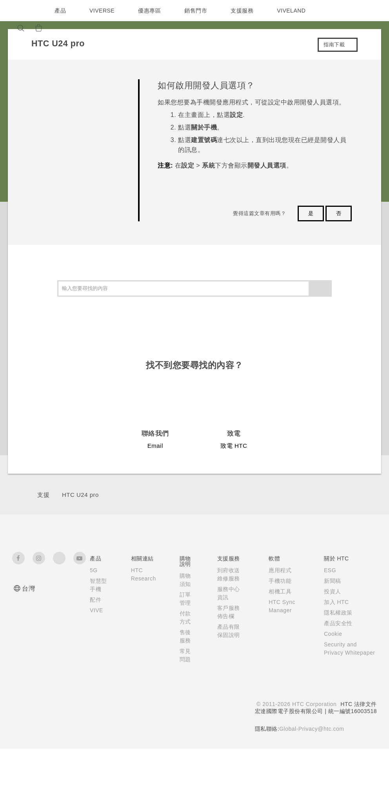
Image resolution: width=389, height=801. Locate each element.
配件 (95, 607)
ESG (328, 570)
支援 (43, 494)
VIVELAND (295, 10)
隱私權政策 (336, 612)
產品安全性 (336, 623)
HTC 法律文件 (358, 705)
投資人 (330, 591)
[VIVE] (77, 28)
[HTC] (21, 10)
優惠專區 (151, 10)
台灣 (28, 588)
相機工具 (278, 591)
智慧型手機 (95, 589)
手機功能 (278, 580)
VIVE (97, 618)
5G (93, 570)
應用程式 (278, 570)
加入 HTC (334, 602)
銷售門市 (197, 10)
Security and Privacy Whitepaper (340, 652)
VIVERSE (102, 10)
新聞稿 (330, 580)
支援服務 (244, 10)
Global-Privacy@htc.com (311, 730)
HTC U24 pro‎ (80, 494)
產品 (60, 10)
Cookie (332, 633)
